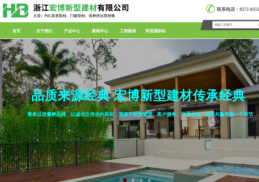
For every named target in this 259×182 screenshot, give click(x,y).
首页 (16, 31)
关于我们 (44, 31)
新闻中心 (100, 31)
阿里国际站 (155, 31)
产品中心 (72, 31)
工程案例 (128, 31)
